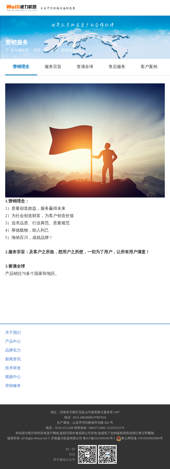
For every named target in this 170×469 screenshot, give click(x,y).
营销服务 (50, 50)
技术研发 (13, 368)
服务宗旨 (53, 66)
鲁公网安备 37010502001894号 (139, 438)
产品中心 (13, 341)
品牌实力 (13, 350)
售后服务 (117, 66)
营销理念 (21, 66)
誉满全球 (85, 66)
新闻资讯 (13, 359)
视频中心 (13, 377)
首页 (37, 50)
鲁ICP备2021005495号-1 (99, 438)
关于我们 (13, 332)
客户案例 (149, 66)
